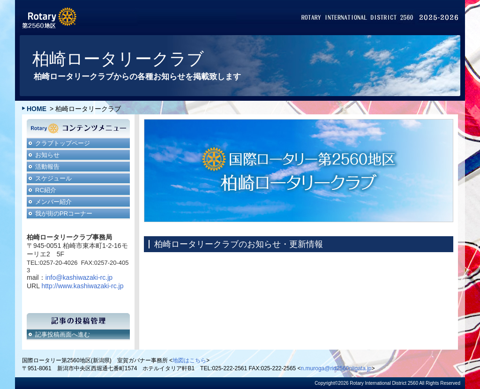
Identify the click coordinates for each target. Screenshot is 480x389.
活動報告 (47, 166)
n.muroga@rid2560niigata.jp (336, 368)
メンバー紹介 (53, 201)
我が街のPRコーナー (63, 213)
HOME (36, 108)
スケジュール (53, 178)
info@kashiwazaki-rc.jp (78, 277)
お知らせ (47, 154)
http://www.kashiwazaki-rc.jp (82, 286)
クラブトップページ (62, 143)
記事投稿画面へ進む (62, 334)
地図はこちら (189, 360)
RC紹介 (45, 190)
